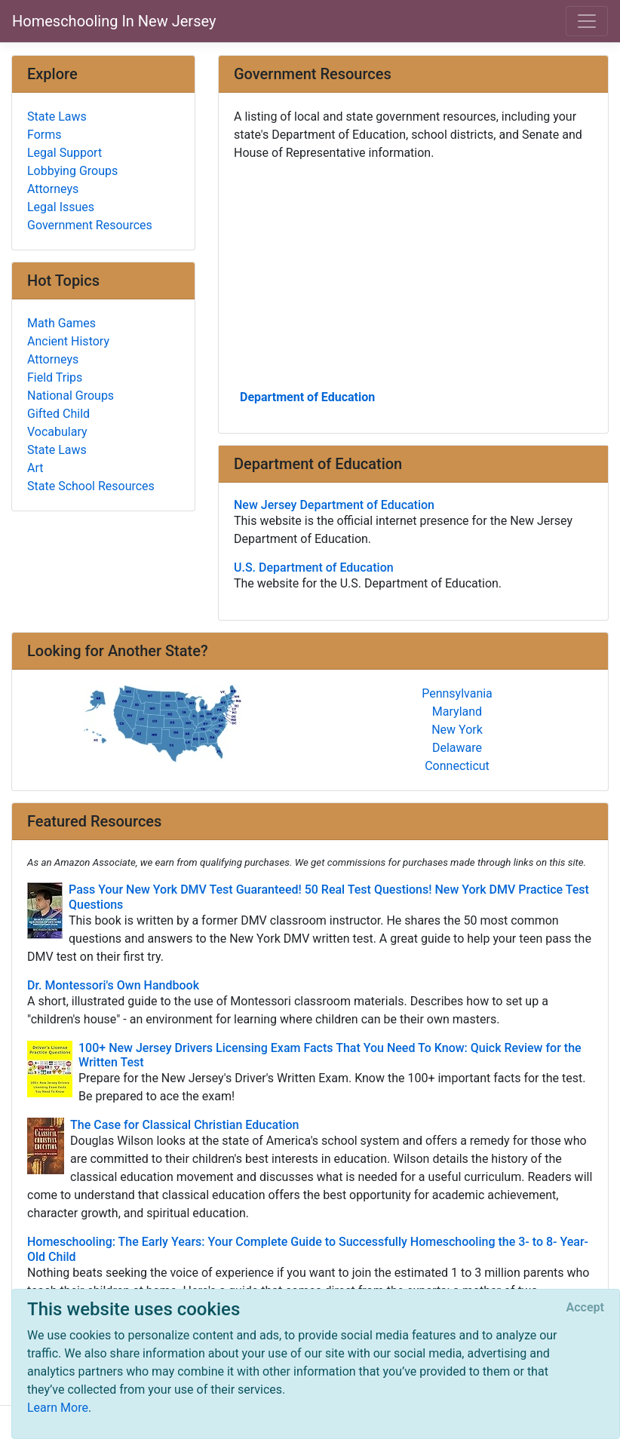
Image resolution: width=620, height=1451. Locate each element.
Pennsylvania (457, 693)
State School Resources (91, 486)
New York (457, 729)
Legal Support (64, 153)
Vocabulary (57, 432)
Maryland (457, 711)
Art (35, 468)
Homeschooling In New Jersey (114, 21)
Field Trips (54, 377)
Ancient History (68, 341)
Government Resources (89, 225)
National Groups (70, 395)
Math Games (61, 323)
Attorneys (52, 189)
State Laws (57, 116)
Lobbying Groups (72, 171)
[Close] (585, 1308)
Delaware (457, 748)
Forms (44, 134)
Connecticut (457, 766)
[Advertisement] (413, 273)
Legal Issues (60, 207)
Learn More (57, 1407)
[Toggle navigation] (587, 21)
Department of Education (307, 397)
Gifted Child (58, 413)
